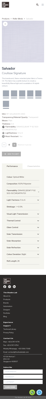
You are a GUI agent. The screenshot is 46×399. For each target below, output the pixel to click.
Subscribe (10, 387)
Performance (12, 166)
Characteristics (33, 166)
